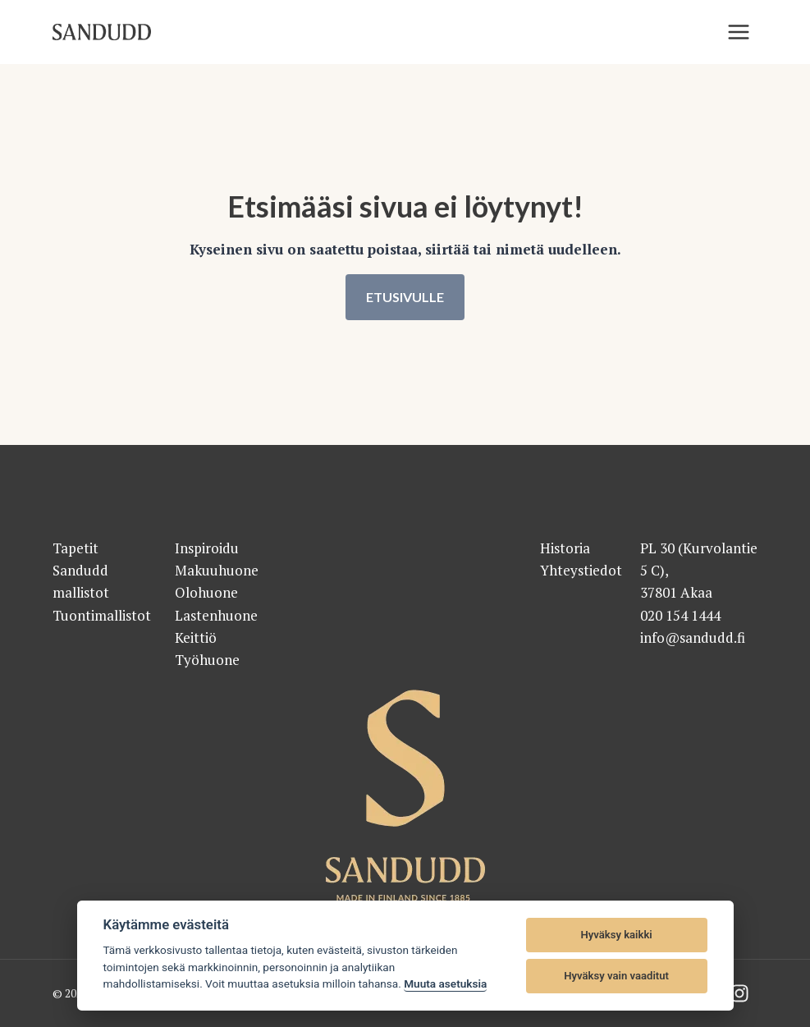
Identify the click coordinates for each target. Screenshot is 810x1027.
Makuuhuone (217, 570)
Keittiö (196, 637)
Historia (565, 548)
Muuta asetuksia (445, 983)
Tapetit (75, 548)
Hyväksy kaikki (616, 934)
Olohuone (206, 593)
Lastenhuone (216, 615)
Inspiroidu (207, 548)
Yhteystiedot (581, 570)
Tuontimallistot (102, 615)
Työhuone (207, 659)
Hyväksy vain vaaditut (616, 976)
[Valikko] (738, 32)
